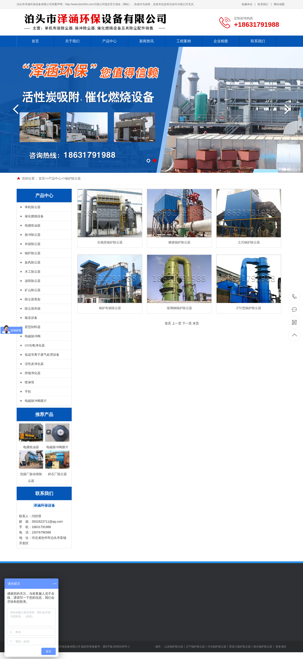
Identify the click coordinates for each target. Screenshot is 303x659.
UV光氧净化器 (35, 345)
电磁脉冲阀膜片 (36, 401)
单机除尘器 (32, 207)
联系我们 (263, 4)
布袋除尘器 (32, 244)
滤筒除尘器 (32, 281)
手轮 (28, 391)
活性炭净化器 (34, 364)
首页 (35, 41)
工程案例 (183, 41)
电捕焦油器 (32, 225)
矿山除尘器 (32, 290)
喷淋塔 (29, 382)
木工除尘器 (32, 271)
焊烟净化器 (32, 373)
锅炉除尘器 (73, 178)
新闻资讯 (146, 41)
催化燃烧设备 (34, 216)
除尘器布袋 (32, 308)
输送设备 (31, 317)
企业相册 (221, 41)
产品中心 (109, 41)
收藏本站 (247, 4)
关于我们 (72, 41)
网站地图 (279, 4)
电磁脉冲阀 (32, 336)
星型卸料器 (32, 327)
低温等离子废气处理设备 (42, 354)
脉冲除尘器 (32, 234)
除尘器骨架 (32, 299)
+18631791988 (295, 296)
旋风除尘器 (32, 262)
